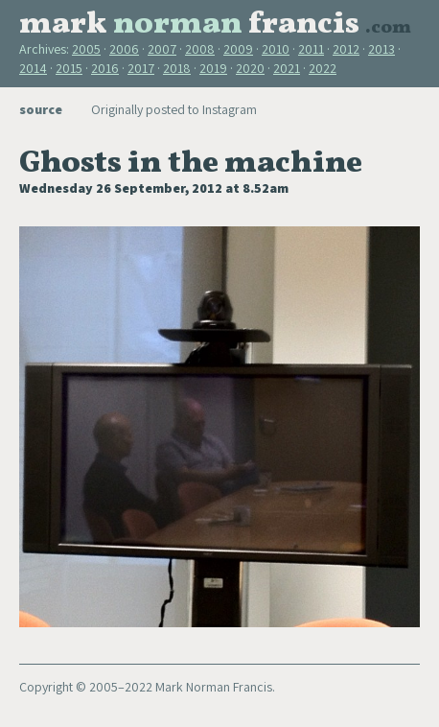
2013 (381, 49)
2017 (140, 68)
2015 (69, 68)
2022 (322, 68)
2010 (275, 49)
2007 (162, 49)
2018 (177, 68)
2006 (124, 49)
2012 (346, 49)
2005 (86, 49)
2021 (286, 68)
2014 (33, 68)
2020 (250, 68)
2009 (238, 49)
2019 (213, 68)
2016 (105, 68)
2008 (200, 49)
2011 (311, 49)
